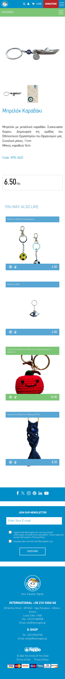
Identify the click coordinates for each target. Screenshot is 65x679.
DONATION (51, 4)
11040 (39, 615)
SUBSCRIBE (32, 551)
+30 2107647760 (34, 635)
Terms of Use (23, 659)
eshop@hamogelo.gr (36, 638)
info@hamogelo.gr (36, 623)
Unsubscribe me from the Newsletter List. (31, 541)
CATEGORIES (32, 12)
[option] (12, 94)
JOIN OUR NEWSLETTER (32, 512)
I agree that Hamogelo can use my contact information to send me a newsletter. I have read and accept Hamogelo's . (36, 535)
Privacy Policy (38, 537)
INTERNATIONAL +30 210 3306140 (32, 603)
